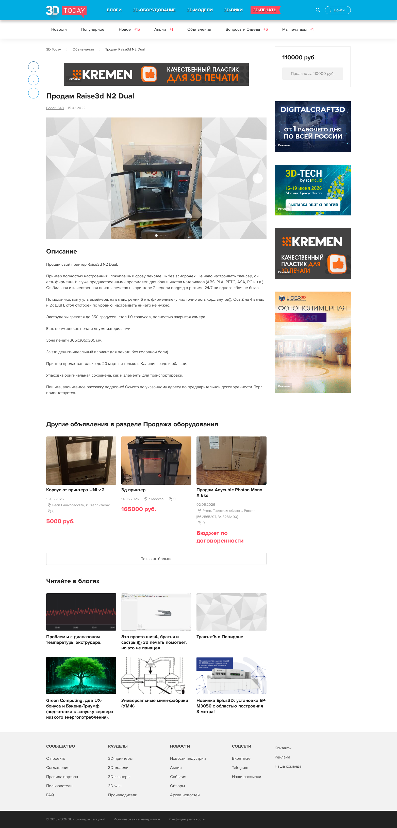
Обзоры (177, 785)
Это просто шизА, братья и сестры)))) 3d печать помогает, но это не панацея (154, 642)
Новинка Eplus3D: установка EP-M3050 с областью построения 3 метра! (231, 706)
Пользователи (59, 785)
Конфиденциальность (187, 819)
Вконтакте (241, 758)
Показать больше (156, 558)
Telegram (240, 767)
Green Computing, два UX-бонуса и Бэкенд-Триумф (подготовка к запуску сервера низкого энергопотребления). (79, 709)
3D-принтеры (120, 758)
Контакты (283, 748)
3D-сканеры (119, 776)
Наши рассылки (246, 776)
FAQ (50, 795)
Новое (129, 29)
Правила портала (62, 776)
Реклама (74, 79)
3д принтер (133, 490)
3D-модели (118, 767)
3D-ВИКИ (233, 10)
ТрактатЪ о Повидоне (219, 637)
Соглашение (58, 767)
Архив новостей (185, 795)
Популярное (92, 29)
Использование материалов (137, 819)
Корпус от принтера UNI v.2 (75, 490)
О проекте (55, 758)
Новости (59, 29)
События (178, 776)
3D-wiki (115, 785)
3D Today (53, 49)
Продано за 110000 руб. (313, 73)
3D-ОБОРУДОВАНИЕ (154, 10)
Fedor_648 (55, 108)
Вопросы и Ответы (247, 29)
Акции (163, 29)
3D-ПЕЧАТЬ (264, 10)
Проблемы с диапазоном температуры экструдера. (74, 639)
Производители (122, 795)
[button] (258, 178)
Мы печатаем (297, 29)
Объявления (199, 29)
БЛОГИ (114, 10)
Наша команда (288, 766)
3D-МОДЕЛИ (200, 10)
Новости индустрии (188, 758)
